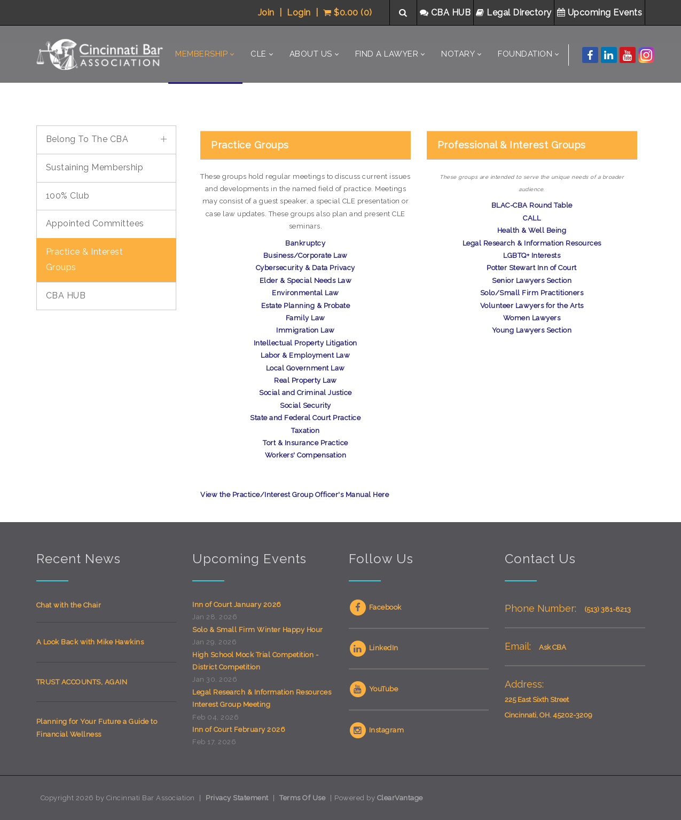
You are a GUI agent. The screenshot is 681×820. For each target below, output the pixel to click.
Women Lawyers (532, 318)
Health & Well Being (532, 230)
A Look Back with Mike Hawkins (90, 642)
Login (299, 12)
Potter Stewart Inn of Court (532, 268)
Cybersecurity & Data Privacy (305, 268)
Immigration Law (305, 330)
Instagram (376, 730)
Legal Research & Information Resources (532, 243)
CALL (532, 218)
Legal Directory (515, 12)
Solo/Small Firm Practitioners (532, 293)
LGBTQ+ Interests (531, 255)
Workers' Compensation (306, 455)
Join (266, 12)
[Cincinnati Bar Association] (101, 54)
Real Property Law (305, 380)
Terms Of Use (302, 798)
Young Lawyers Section (532, 330)
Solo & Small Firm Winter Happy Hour (257, 630)
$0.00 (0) (347, 12)
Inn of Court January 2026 (236, 605)
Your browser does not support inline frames (106, 479)
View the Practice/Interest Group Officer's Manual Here (294, 495)
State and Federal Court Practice (305, 418)
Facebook (375, 607)
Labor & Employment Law (305, 355)
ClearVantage (400, 798)
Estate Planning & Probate (305, 306)
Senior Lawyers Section (532, 281)
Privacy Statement (237, 798)
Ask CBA (552, 647)
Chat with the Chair (68, 605)
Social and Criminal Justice (305, 393)
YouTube (373, 689)
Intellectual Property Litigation (305, 343)
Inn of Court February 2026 (238, 730)
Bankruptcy (305, 243)
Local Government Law (305, 368)
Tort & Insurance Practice (305, 443)
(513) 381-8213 (607, 609)
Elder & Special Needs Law (306, 281)
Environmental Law (305, 293)
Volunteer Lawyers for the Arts (532, 306)
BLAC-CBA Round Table (532, 205)
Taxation (305, 431)
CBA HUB (446, 12)
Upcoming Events (601, 12)
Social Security (305, 405)
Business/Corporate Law (305, 255)
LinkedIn (373, 648)
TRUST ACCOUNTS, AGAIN (82, 682)
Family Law (305, 318)
